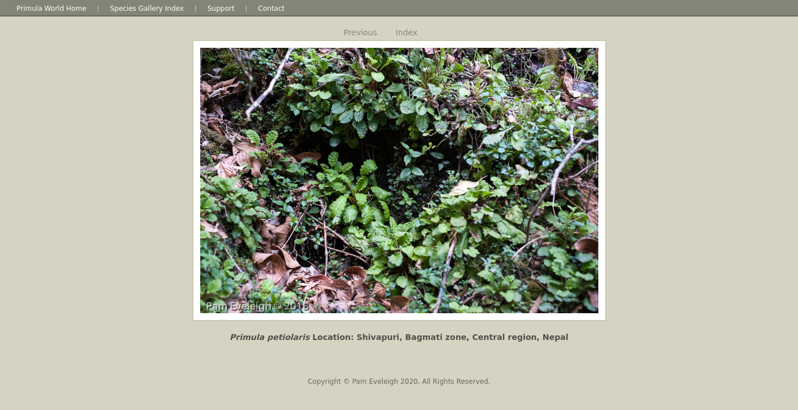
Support (221, 9)
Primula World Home (51, 9)
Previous (360, 32)
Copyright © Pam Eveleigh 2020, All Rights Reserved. (399, 382)
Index (407, 32)
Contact (271, 9)
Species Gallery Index (147, 9)
